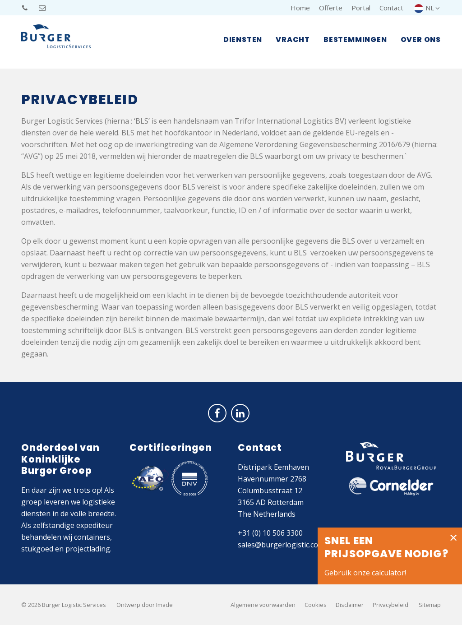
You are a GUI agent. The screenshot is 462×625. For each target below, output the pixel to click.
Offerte (330, 7)
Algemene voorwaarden (263, 605)
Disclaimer (350, 605)
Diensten (242, 41)
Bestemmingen (355, 41)
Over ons (421, 41)
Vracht (293, 41)
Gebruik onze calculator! (365, 573)
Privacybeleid (390, 605)
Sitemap (430, 605)
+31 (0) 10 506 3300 (270, 533)
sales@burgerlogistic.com (281, 545)
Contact (391, 7)
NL (427, 7)
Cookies (316, 605)
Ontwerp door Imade (144, 605)
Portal (360, 7)
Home (300, 7)
